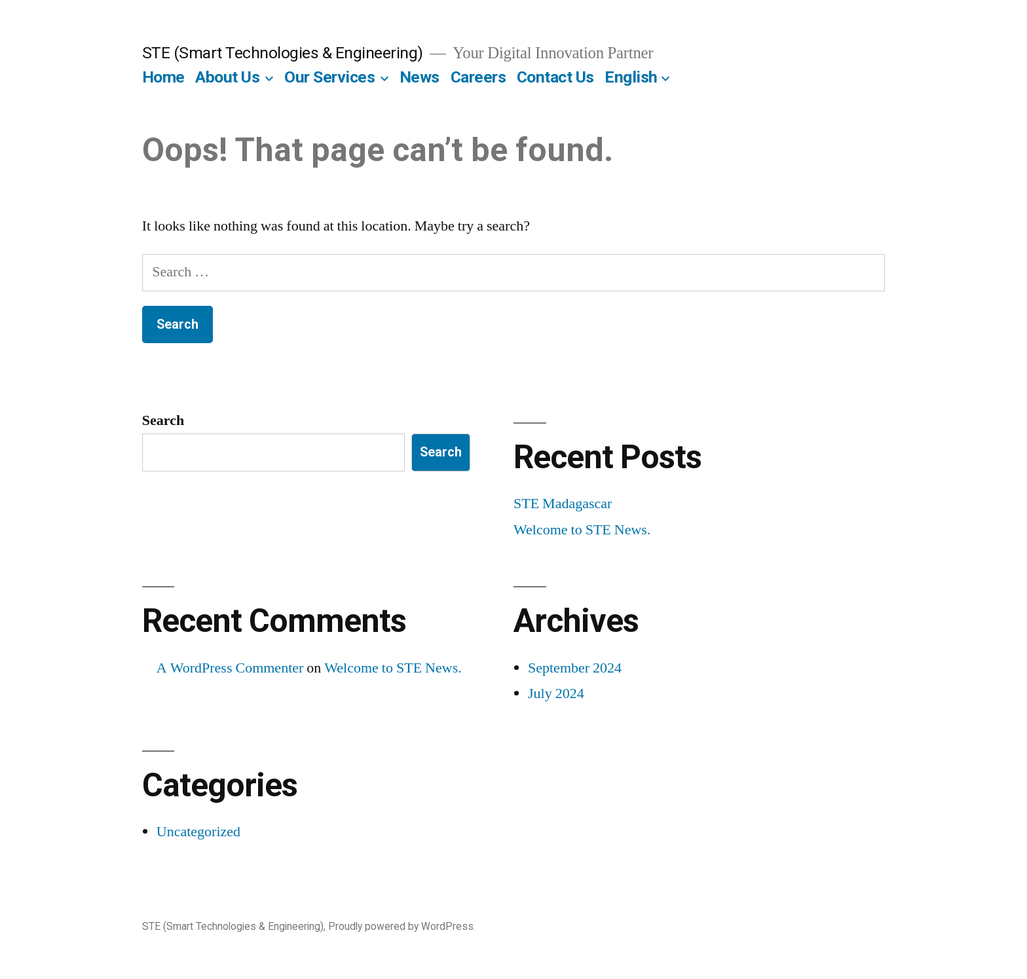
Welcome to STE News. (582, 530)
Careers (478, 76)
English (631, 76)
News (419, 76)
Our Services (329, 76)
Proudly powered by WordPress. (402, 926)
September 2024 (575, 668)
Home (163, 76)
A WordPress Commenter (230, 668)
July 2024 (556, 693)
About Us (227, 76)
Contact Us (555, 76)
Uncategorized (198, 831)
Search (163, 420)
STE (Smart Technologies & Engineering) (282, 52)
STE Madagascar (563, 503)
